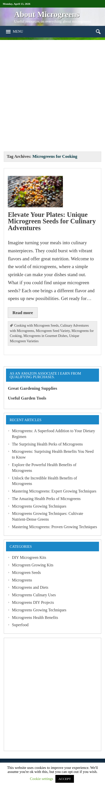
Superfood (20, 625)
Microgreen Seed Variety (53, 331)
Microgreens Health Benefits (35, 617)
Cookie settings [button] (41, 779)
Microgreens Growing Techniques (39, 506)
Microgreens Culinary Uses (34, 595)
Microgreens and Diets (30, 587)
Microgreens (22, 580)
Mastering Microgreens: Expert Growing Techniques (54, 491)
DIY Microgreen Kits (29, 557)
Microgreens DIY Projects (33, 602)
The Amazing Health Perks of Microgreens (46, 499)
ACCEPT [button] (64, 779)
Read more (23, 312)
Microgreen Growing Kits (32, 565)
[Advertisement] (52, 92)
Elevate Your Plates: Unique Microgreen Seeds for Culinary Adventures (52, 221)
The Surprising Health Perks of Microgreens (47, 444)
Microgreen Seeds (26, 572)
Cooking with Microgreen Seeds (36, 325)
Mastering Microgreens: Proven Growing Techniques (54, 527)
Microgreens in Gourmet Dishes (45, 336)
